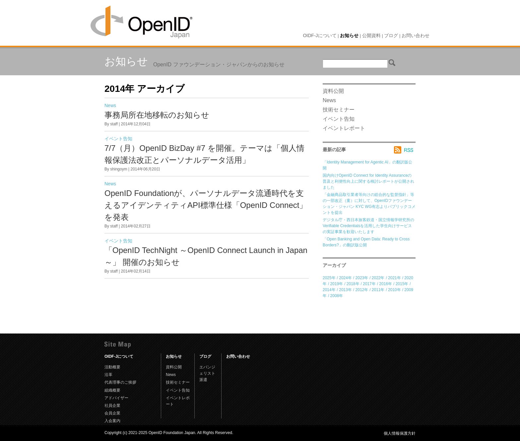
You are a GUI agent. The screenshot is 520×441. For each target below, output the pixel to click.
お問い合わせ (415, 35)
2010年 (394, 289)
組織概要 (112, 390)
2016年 (385, 284)
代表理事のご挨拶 (120, 382)
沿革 (108, 374)
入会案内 (112, 420)
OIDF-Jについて (319, 35)
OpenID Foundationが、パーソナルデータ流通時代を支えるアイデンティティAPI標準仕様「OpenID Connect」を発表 (205, 205)
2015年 (402, 284)
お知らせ (349, 35)
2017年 (369, 284)
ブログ (391, 35)
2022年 (378, 278)
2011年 (378, 289)
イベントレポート (344, 128)
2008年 (336, 295)
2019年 (336, 284)
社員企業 (112, 405)
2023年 (362, 278)
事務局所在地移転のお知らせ (156, 114)
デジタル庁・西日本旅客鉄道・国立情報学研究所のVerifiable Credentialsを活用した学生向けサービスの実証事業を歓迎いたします (368, 226)
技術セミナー (339, 109)
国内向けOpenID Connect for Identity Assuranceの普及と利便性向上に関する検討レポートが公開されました (368, 181)
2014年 (329, 289)
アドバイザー (116, 398)
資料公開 (333, 91)
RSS (405, 150)
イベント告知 (118, 138)
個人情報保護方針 (400, 433)
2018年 (353, 284)
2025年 (329, 278)
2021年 (394, 278)
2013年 (345, 289)
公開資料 (371, 35)
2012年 (362, 289)
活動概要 (112, 367)
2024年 (345, 278)
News (110, 105)
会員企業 (112, 413)
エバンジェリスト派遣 (207, 373)
